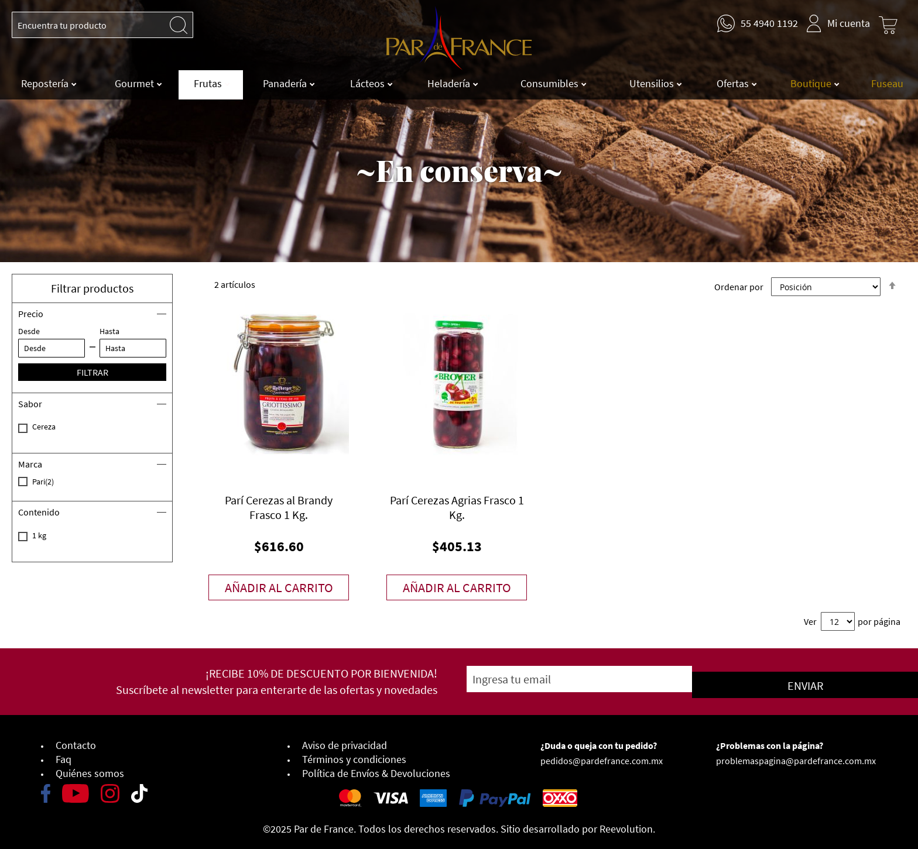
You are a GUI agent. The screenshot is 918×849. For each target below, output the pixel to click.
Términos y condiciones (354, 754)
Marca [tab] (30, 464)
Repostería (46, 83)
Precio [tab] (30, 313)
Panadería (286, 83)
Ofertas (734, 83)
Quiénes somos (90, 768)
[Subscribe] (736, 679)
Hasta (109, 331)
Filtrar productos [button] (92, 288)
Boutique (812, 83)
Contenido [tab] (39, 512)
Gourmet (135, 83)
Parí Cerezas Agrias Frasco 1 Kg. (457, 507)
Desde (29, 331)
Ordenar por (738, 287)
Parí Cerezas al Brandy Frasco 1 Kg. (279, 507)
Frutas (209, 83)
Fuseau (887, 83)
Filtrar (92, 372)
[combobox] (102, 25)
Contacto (76, 740)
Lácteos (368, 83)
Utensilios (652, 83)
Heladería (449, 83)
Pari (56, 481)
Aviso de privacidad (344, 740)
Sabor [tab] (30, 404)
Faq (63, 754)
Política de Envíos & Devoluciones (376, 768)
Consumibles (550, 83)
